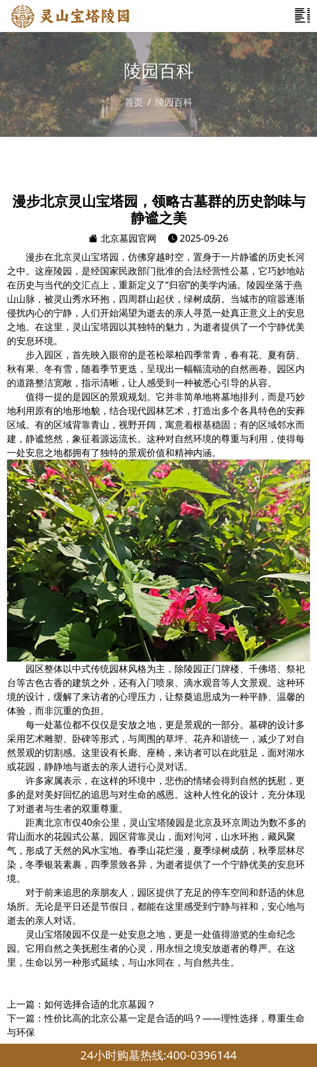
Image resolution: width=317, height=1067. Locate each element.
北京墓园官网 (122, 238)
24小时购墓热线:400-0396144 (158, 1055)
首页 (133, 101)
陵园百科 (174, 101)
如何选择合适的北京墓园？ (100, 1004)
